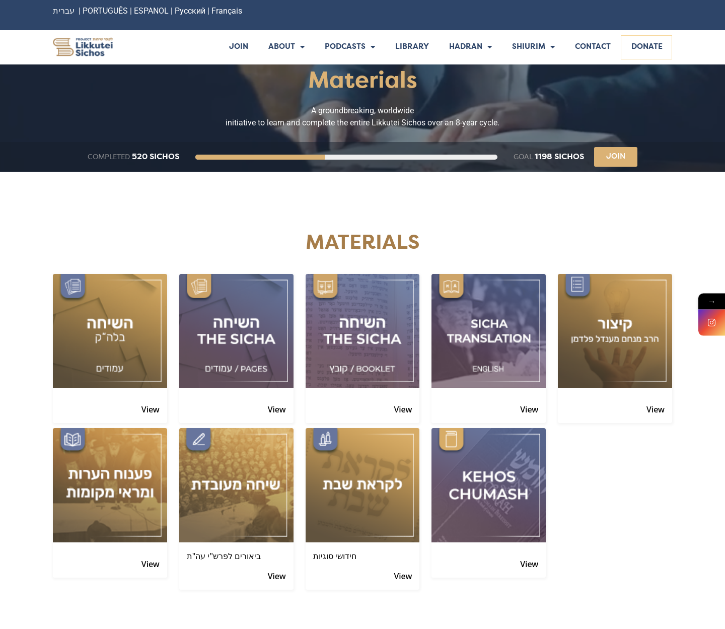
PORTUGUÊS (105, 11)
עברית (64, 11)
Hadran (470, 47)
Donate (647, 47)
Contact (593, 47)
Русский (191, 11)
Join (238, 47)
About (286, 47)
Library (412, 47)
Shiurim (533, 47)
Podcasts (350, 47)
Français (226, 11)
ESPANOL (151, 11)
